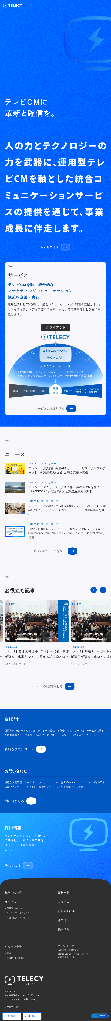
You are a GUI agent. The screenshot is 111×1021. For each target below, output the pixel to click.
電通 (9, 953)
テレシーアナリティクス (18, 913)
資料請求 (11, 1016)
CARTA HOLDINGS (15, 958)
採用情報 (63, 929)
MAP (33, 999)
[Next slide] (103, 590)
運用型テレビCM (14, 908)
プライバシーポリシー (68, 946)
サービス (10, 901)
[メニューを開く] (100, 1016)
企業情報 (63, 920)
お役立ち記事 (66, 911)
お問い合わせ (32, 1016)
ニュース (63, 901)
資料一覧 (63, 892)
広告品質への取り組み (68, 950)
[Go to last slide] (93, 590)
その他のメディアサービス (19, 918)
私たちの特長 (13, 892)
